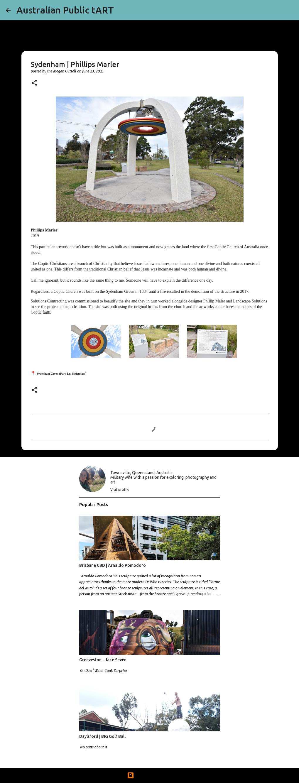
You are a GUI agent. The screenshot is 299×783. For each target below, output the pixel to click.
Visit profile (119, 489)
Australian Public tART (65, 10)
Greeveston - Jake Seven (102, 659)
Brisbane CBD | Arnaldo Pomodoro (112, 565)
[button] (34, 83)
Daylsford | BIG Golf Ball (102, 736)
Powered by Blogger (149, 775)
